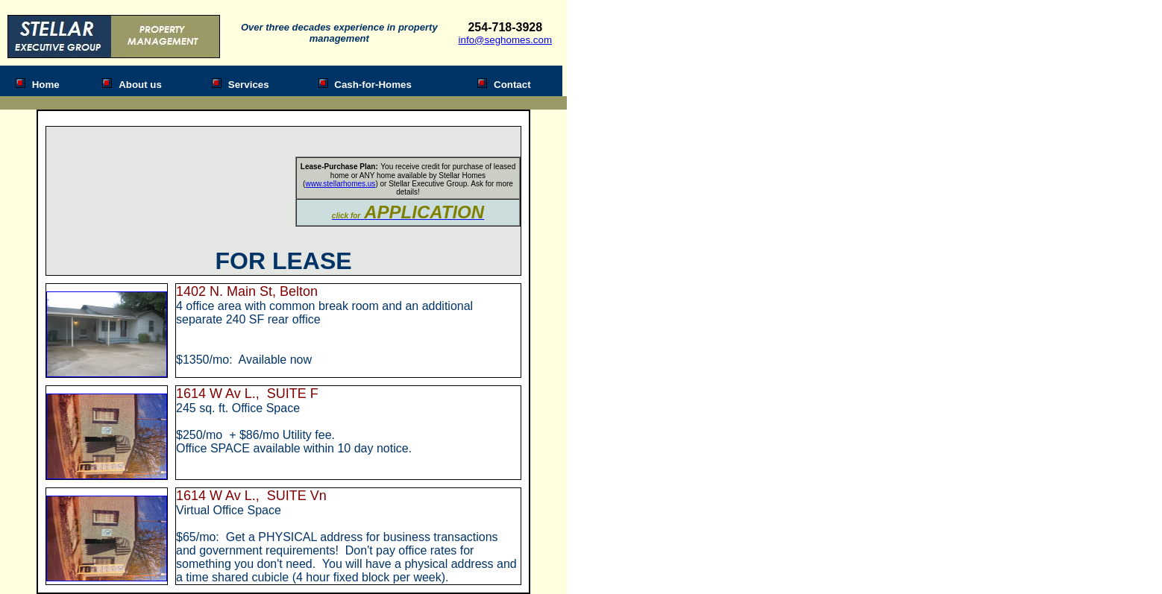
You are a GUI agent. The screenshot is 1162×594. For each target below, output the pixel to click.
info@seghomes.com (505, 39)
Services (248, 84)
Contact (512, 84)
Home (46, 84)
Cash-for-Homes (373, 84)
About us (140, 84)
